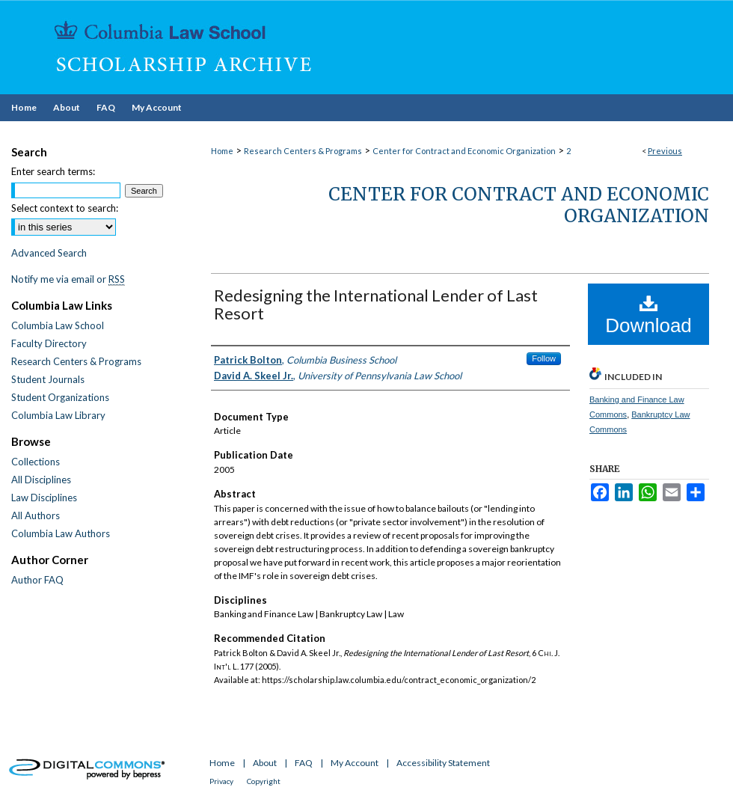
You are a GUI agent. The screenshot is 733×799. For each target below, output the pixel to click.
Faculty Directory (49, 343)
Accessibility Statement (443, 762)
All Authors (35, 515)
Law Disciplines (44, 497)
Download (648, 315)
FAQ (304, 762)
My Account (354, 762)
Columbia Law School (57, 325)
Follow (544, 358)
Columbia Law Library (58, 415)
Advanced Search (49, 253)
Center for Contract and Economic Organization (464, 151)
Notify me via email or (68, 279)
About (265, 762)
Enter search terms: (53, 171)
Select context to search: (64, 208)
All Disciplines (41, 480)
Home (222, 151)
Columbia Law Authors (60, 533)
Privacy (221, 781)
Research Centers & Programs (303, 151)
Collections (35, 462)
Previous (665, 151)
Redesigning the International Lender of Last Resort (376, 304)
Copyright (263, 781)
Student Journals (48, 379)
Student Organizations (60, 397)
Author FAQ (37, 580)
